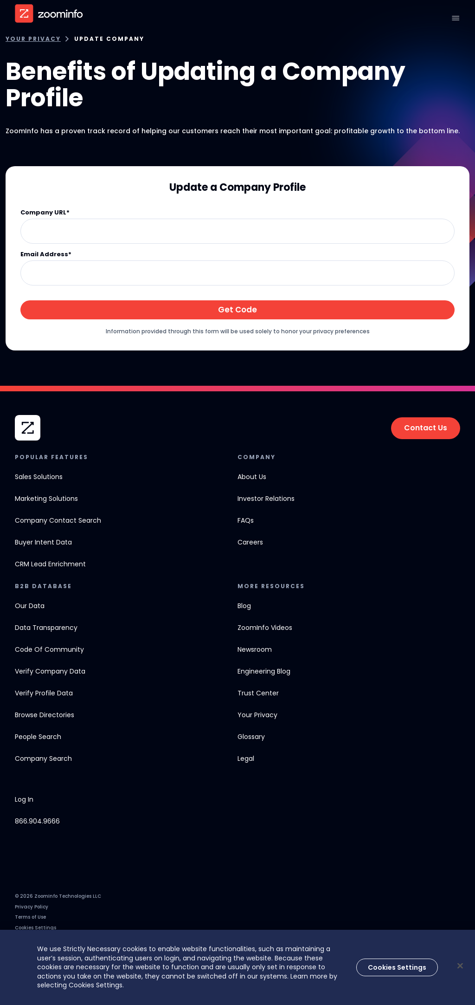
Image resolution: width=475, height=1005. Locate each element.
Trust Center (258, 693)
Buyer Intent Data (43, 542)
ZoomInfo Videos (265, 627)
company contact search (58, 520)
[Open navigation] (455, 18)
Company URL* (45, 213)
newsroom (255, 649)
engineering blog (264, 671)
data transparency (46, 627)
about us (252, 476)
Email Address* (45, 255)
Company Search (43, 758)
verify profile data (44, 693)
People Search (38, 736)
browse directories (44, 715)
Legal (246, 758)
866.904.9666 (37, 821)
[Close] (460, 966)
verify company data (50, 671)
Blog (244, 605)
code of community (49, 649)
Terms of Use (30, 917)
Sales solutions (39, 476)
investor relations (266, 498)
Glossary (251, 736)
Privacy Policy (31, 906)
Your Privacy (33, 39)
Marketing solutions (46, 498)
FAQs (246, 520)
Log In (24, 799)
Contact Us (425, 427)
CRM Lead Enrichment (50, 564)
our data (30, 605)
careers (250, 542)
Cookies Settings (35, 927)
